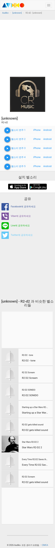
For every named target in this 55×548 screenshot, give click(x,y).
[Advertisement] (27, 47)
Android (47, 130)
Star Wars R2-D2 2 (30, 442)
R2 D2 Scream (28, 372)
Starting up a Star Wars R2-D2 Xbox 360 (35, 407)
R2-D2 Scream (28, 477)
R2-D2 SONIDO (28, 390)
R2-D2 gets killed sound (32, 424)
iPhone (36, 130)
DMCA (45, 545)
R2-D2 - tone (27, 355)
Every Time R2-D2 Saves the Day (35, 459)
